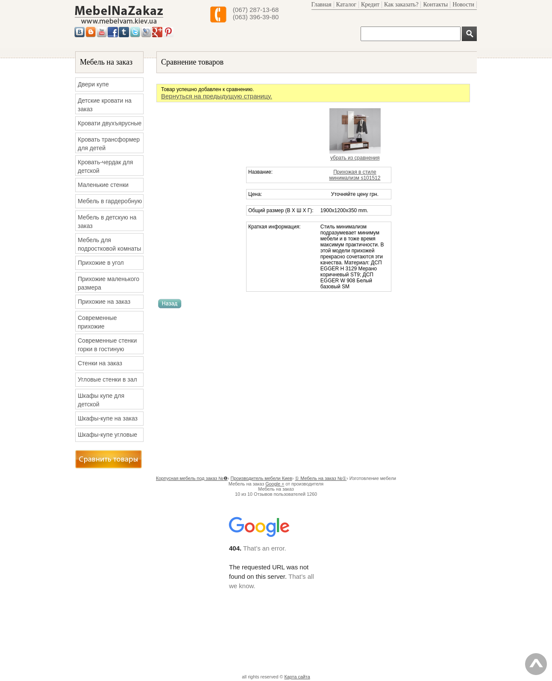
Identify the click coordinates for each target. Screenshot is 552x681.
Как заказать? (401, 4)
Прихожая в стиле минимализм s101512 (354, 175)
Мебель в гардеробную (110, 201)
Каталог (346, 4)
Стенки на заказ (100, 363)
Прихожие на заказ (104, 301)
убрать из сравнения (355, 158)
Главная (321, 4)
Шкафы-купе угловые (107, 434)
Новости (463, 4)
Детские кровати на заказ (105, 105)
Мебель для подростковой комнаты (109, 244)
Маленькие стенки (103, 184)
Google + (274, 483)
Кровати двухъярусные (109, 123)
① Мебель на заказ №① (320, 478)
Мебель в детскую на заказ (107, 221)
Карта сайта (297, 676)
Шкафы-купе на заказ (108, 418)
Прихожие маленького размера (108, 283)
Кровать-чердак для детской (105, 166)
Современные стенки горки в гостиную (107, 344)
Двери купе (93, 84)
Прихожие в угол (101, 262)
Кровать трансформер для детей (109, 143)
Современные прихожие (97, 322)
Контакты (435, 4)
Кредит (370, 4)
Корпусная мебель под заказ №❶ (192, 478)
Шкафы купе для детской (101, 400)
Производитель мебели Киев (261, 478)
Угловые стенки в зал (107, 379)
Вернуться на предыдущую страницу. (216, 96)
